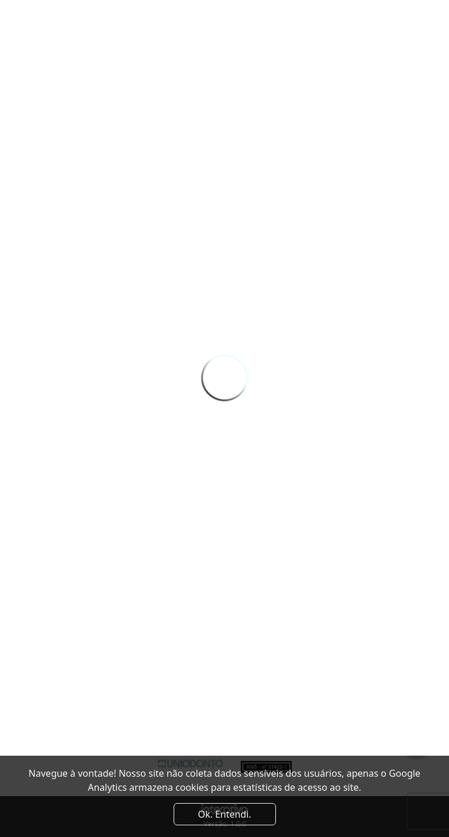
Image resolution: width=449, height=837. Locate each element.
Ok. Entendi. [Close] (224, 814)
